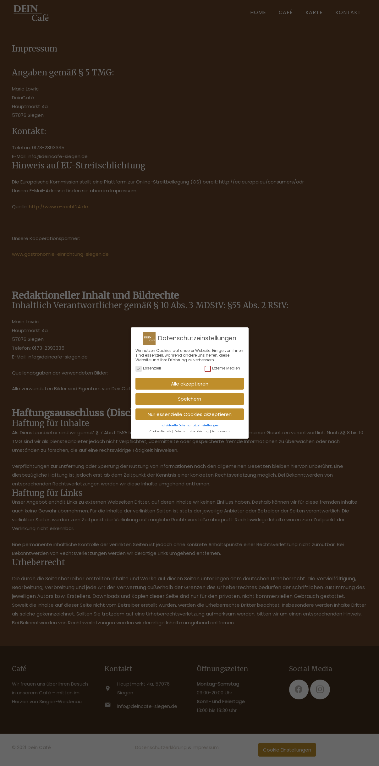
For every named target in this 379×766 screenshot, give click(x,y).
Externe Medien (222, 366)
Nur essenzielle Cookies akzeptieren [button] (190, 412)
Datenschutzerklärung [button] (191, 429)
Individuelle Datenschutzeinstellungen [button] (189, 423)
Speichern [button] (189, 397)
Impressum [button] (221, 429)
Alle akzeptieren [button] (189, 382)
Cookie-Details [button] (161, 429)
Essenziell (148, 366)
